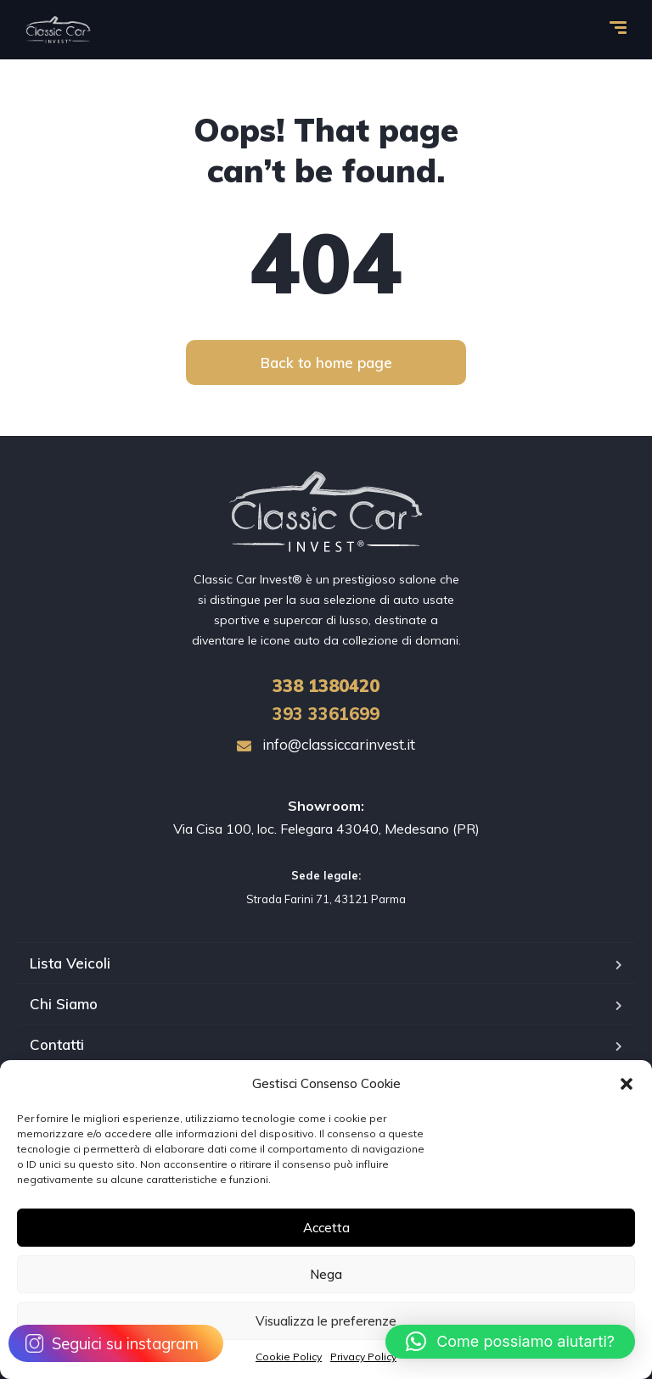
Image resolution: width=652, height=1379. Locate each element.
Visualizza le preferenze (326, 1321)
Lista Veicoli (70, 963)
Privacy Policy (363, 1356)
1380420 (326, 685)
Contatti (57, 1044)
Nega (326, 1274)
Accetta (326, 1228)
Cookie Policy (289, 1356)
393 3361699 (326, 713)
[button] (626, 1083)
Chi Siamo (64, 1004)
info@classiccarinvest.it (326, 744)
